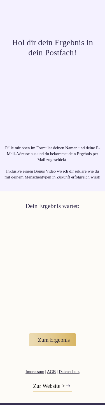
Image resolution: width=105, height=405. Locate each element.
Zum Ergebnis (54, 340)
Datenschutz (69, 371)
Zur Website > (49, 386)
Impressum (34, 371)
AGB (51, 371)
